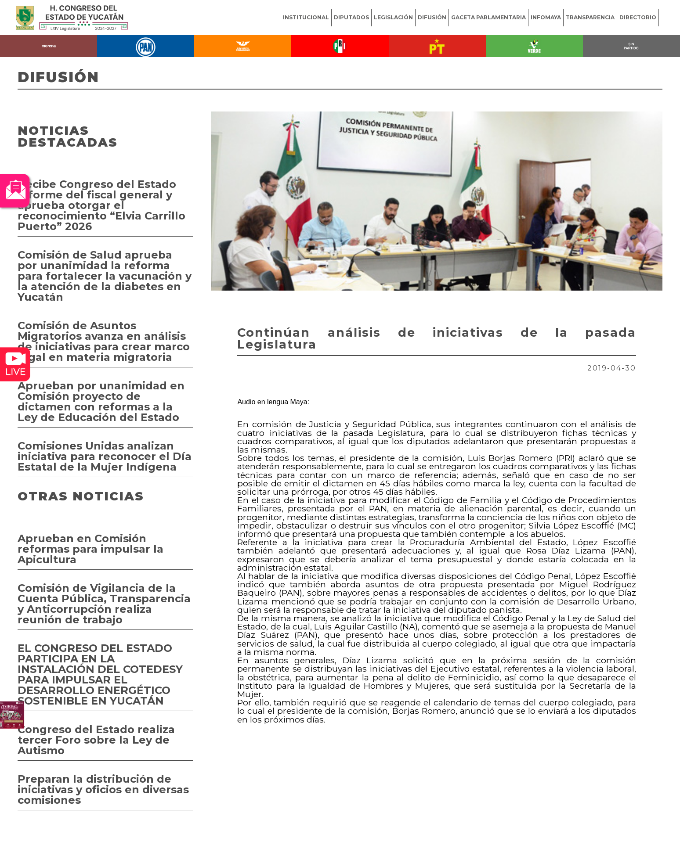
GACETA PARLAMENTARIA (488, 17)
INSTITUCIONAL (306, 17)
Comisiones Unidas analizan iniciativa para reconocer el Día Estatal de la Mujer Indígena (105, 456)
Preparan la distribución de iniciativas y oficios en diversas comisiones (103, 789)
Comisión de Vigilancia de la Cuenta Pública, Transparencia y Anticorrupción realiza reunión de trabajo (104, 604)
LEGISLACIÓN (393, 17)
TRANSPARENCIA (590, 17)
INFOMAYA (546, 17)
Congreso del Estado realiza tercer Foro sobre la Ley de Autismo (96, 740)
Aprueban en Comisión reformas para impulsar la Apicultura (90, 549)
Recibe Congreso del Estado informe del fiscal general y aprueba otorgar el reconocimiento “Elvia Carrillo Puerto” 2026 (101, 205)
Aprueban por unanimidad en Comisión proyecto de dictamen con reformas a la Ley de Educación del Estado (101, 401)
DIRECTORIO (637, 17)
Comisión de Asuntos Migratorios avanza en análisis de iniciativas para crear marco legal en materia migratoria (104, 341)
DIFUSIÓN (432, 17)
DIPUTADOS (351, 17)
